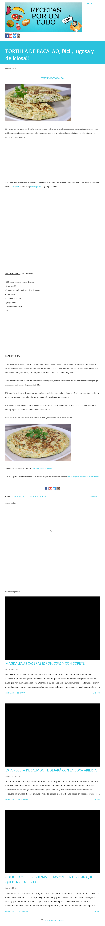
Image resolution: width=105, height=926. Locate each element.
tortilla (25, 496)
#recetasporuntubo (37, 186)
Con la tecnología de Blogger (52, 920)
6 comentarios (21, 693)
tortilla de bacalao (37, 496)
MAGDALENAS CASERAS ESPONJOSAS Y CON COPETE (45, 664)
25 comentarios (22, 800)
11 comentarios (22, 912)
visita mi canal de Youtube (42, 468)
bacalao (17, 496)
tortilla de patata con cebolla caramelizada (83, 477)
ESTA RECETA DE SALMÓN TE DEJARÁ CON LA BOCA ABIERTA (51, 770)
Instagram (15, 186)
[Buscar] (89, 3)
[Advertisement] (52, 157)
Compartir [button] (93, 496)
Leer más (96, 693)
